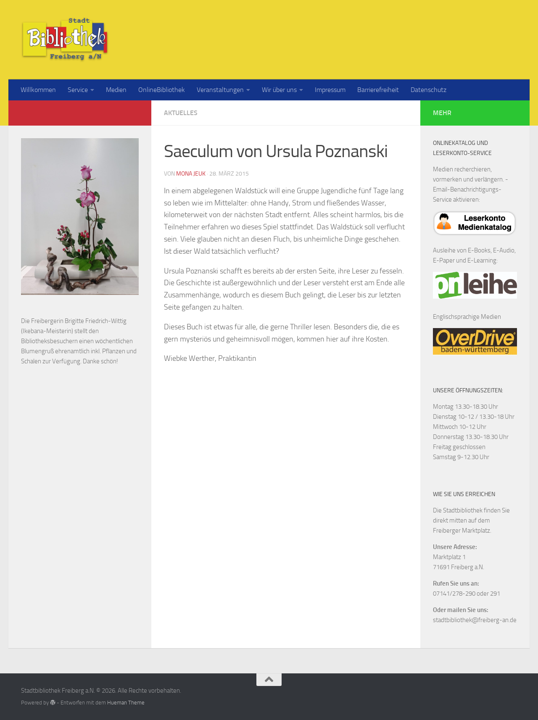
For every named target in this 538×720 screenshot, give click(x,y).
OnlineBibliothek (161, 90)
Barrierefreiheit (378, 90)
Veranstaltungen (220, 90)
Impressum (330, 90)
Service (78, 90)
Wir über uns (279, 90)
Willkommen (38, 90)
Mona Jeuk (191, 173)
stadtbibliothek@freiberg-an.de (475, 620)
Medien (116, 90)
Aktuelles (181, 113)
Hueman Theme (126, 702)
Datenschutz (428, 90)
